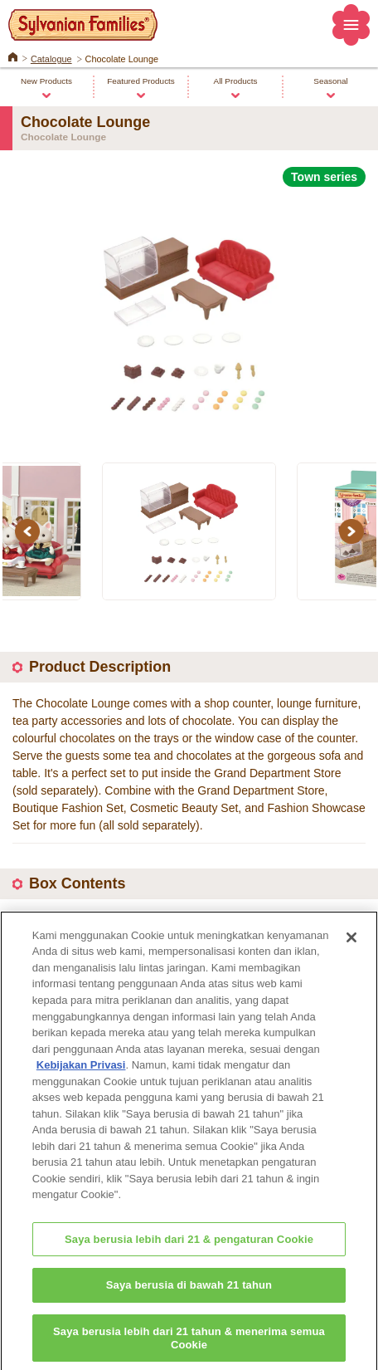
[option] (189, 315)
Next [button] (354, 531)
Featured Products (141, 81)
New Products (46, 81)
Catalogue (51, 59)
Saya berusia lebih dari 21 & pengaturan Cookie (189, 1256)
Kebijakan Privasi (81, 1081)
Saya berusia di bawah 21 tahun (189, 1302)
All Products (236, 81)
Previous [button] (30, 531)
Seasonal (330, 81)
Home (12, 56)
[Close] (351, 954)
